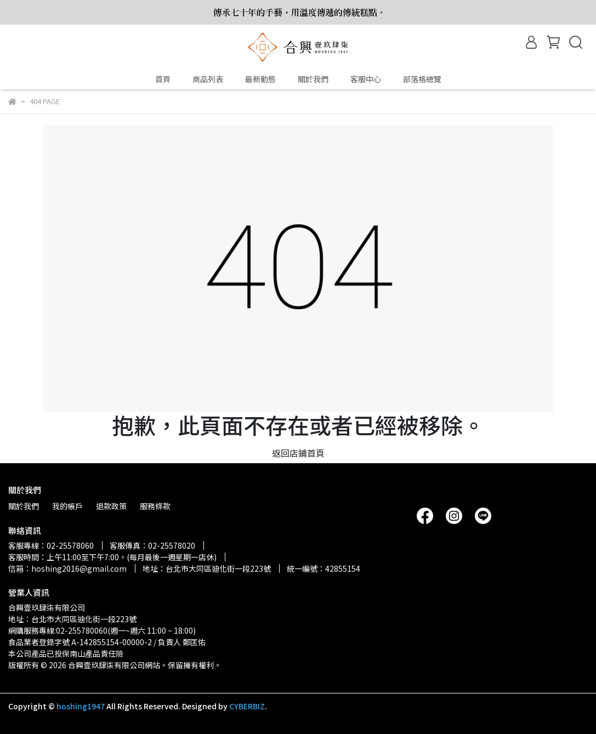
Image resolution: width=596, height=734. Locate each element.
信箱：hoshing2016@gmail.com (67, 568)
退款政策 (111, 505)
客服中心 (365, 78)
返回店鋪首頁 (298, 452)
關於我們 (313, 78)
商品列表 (207, 78)
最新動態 (260, 78)
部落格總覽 (422, 78)
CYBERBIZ (247, 706)
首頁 (163, 78)
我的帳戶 (67, 505)
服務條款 (155, 505)
